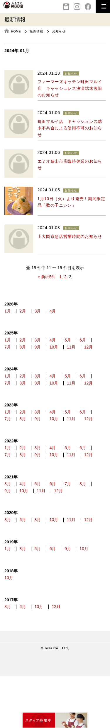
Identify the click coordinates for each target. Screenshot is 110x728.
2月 (25, 312)
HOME (16, 31)
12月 (29, 357)
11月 (8, 357)
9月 (61, 349)
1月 (7, 312)
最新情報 (36, 31)
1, (61, 276)
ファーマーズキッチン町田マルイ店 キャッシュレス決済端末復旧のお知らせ (70, 88)
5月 (79, 342)
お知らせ (58, 31)
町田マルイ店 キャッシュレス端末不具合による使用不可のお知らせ (70, 128)
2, (66, 276)
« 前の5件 (46, 276)
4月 (61, 312)
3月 (43, 312)
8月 (43, 349)
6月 (7, 349)
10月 (80, 349)
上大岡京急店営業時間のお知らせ (70, 236)
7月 (25, 349)
